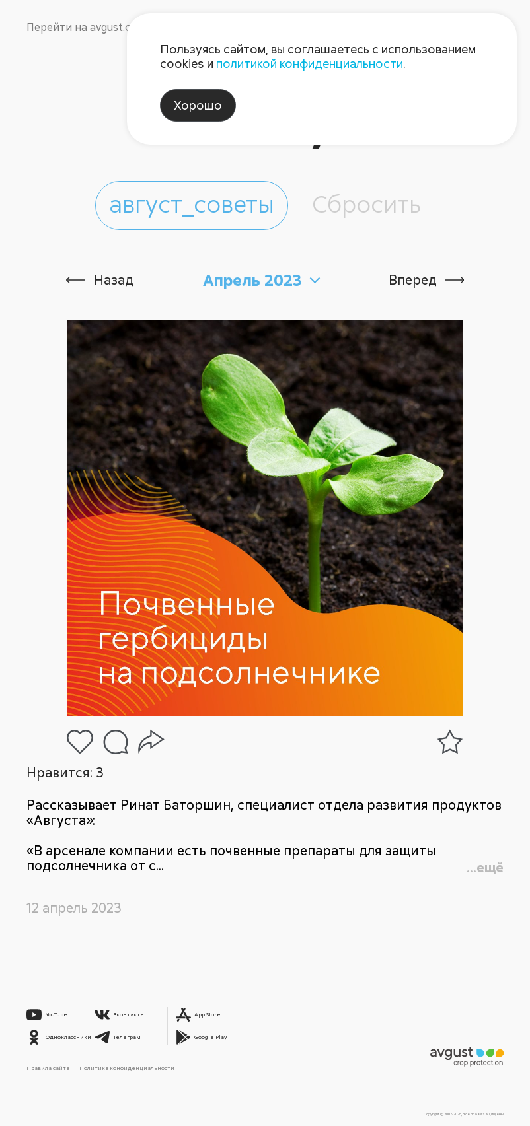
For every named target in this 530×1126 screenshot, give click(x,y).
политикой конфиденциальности (309, 63)
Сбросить (366, 203)
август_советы (191, 203)
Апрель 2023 (252, 280)
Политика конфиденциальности (126, 1068)
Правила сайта (47, 1068)
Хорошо (198, 105)
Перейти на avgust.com (86, 27)
